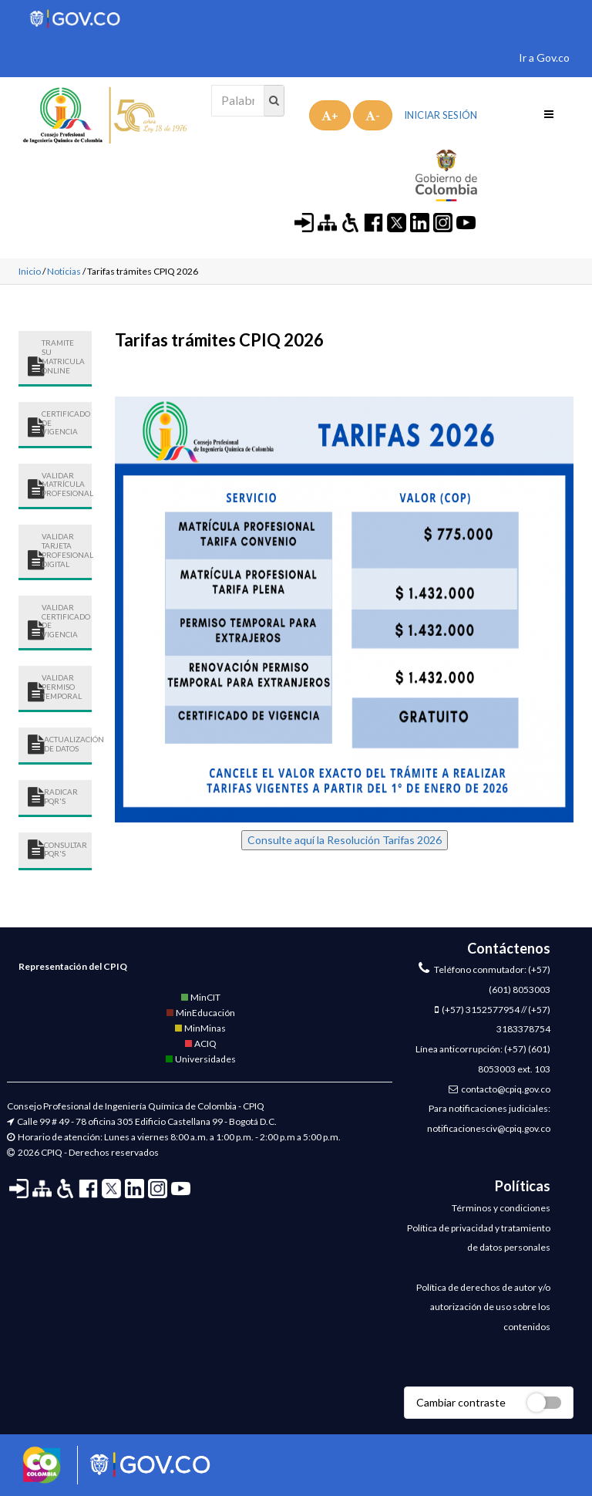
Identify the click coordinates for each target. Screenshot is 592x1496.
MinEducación (200, 1012)
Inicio (29, 271)
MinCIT (200, 997)
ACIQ (200, 1043)
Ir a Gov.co (544, 57)
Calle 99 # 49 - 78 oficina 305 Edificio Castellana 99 (120, 1121)
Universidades (200, 1059)
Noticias (64, 271)
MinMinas (199, 1028)
